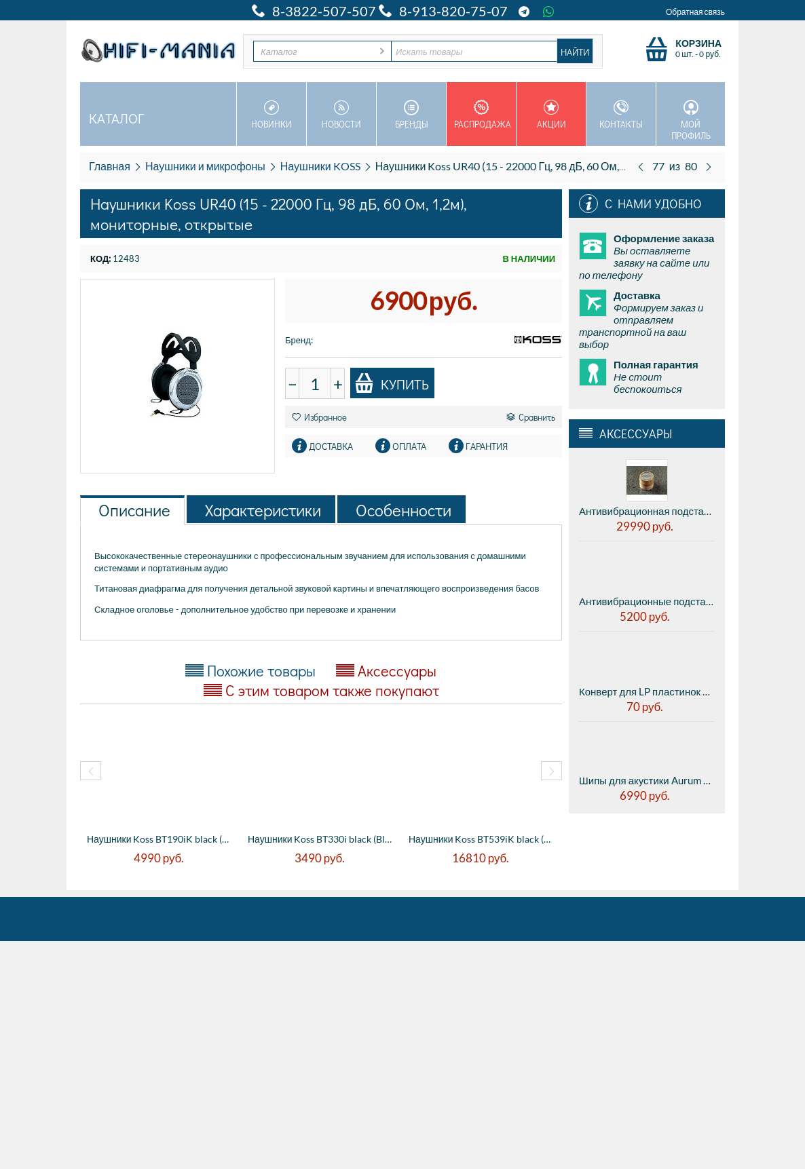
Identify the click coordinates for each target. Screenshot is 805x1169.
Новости (341, 115)
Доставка (331, 446)
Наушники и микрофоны (205, 165)
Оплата (409, 446)
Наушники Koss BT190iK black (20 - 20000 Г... (160, 839)
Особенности (403, 509)
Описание (134, 509)
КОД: (100, 258)
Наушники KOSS (320, 165)
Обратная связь (695, 12)
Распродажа (482, 115)
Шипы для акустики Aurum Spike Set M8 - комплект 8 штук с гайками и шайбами (647, 780)
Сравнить (530, 417)
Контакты (621, 115)
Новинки (271, 115)
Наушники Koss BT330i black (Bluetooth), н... (321, 839)
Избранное (319, 417)
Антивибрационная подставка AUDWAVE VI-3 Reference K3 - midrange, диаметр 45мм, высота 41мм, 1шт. (647, 511)
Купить (391, 383)
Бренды (411, 115)
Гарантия (487, 446)
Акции (551, 115)
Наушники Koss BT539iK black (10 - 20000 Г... (482, 839)
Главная (109, 165)
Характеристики (263, 509)
